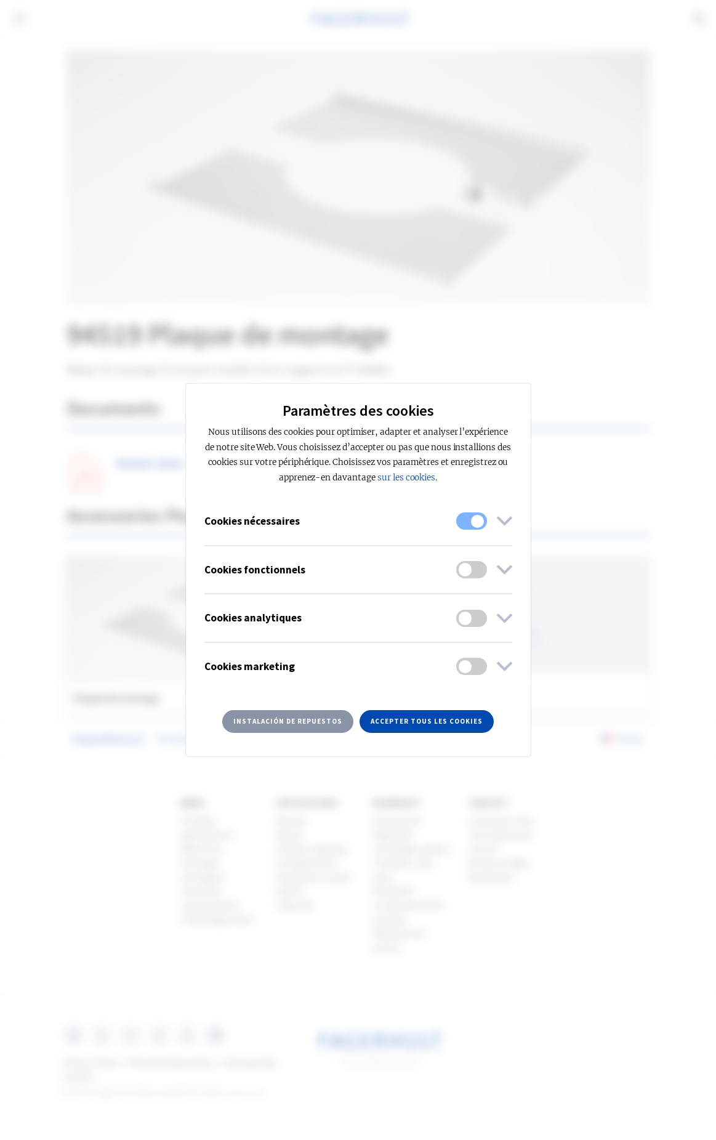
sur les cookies (406, 477)
